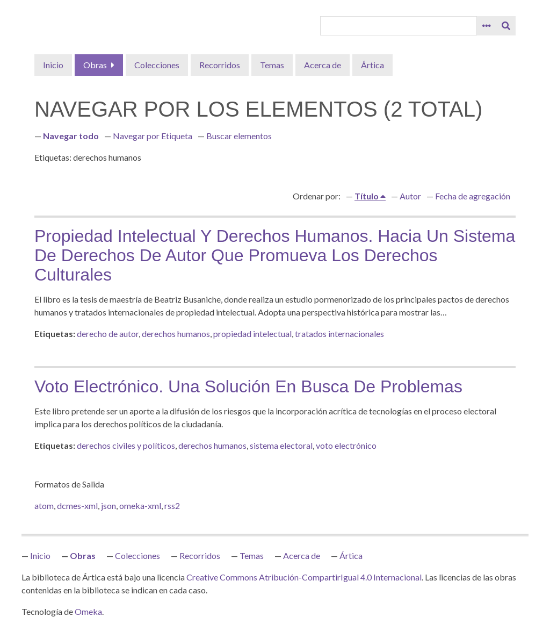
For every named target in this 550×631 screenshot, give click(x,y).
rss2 (172, 505)
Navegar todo (71, 136)
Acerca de (322, 65)
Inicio (53, 65)
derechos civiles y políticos (126, 445)
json (108, 505)
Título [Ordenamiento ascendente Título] (367, 196)
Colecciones (156, 65)
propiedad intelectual (252, 333)
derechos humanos (176, 333)
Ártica (372, 65)
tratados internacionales (339, 333)
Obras (95, 65)
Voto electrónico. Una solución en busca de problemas (248, 386)
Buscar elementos (239, 136)
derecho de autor (108, 333)
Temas (272, 65)
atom (44, 505)
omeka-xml (140, 505)
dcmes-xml (77, 505)
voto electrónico (346, 445)
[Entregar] (506, 25)
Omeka (88, 611)
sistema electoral (281, 445)
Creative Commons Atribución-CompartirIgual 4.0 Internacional (304, 577)
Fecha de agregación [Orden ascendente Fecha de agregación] (472, 196)
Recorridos (219, 65)
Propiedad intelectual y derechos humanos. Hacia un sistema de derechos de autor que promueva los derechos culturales (274, 255)
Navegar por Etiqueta (152, 136)
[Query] (398, 25)
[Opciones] (486, 25)
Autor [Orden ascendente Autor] (410, 196)
